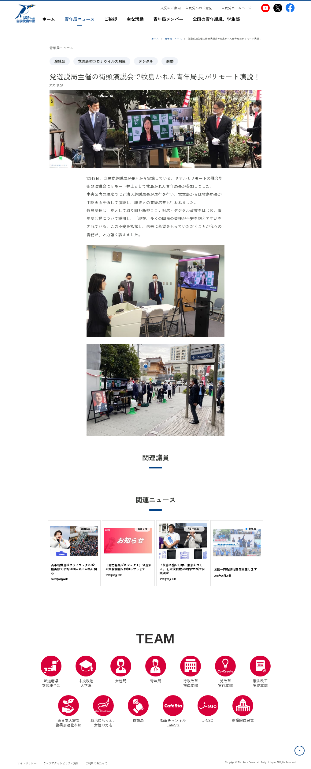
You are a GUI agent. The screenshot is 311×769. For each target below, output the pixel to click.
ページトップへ (304, 749)
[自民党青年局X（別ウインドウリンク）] (278, 8)
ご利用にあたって (96, 763)
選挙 (169, 61)
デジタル (146, 61)
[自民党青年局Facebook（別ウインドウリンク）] (290, 8)
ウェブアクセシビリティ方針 (61, 763)
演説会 (59, 61)
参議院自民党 (242, 709)
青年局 (155, 669)
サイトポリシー (26, 763)
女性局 (120, 669)
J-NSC (208, 709)
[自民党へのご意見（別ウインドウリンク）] (201, 8)
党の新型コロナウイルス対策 (102, 61)
